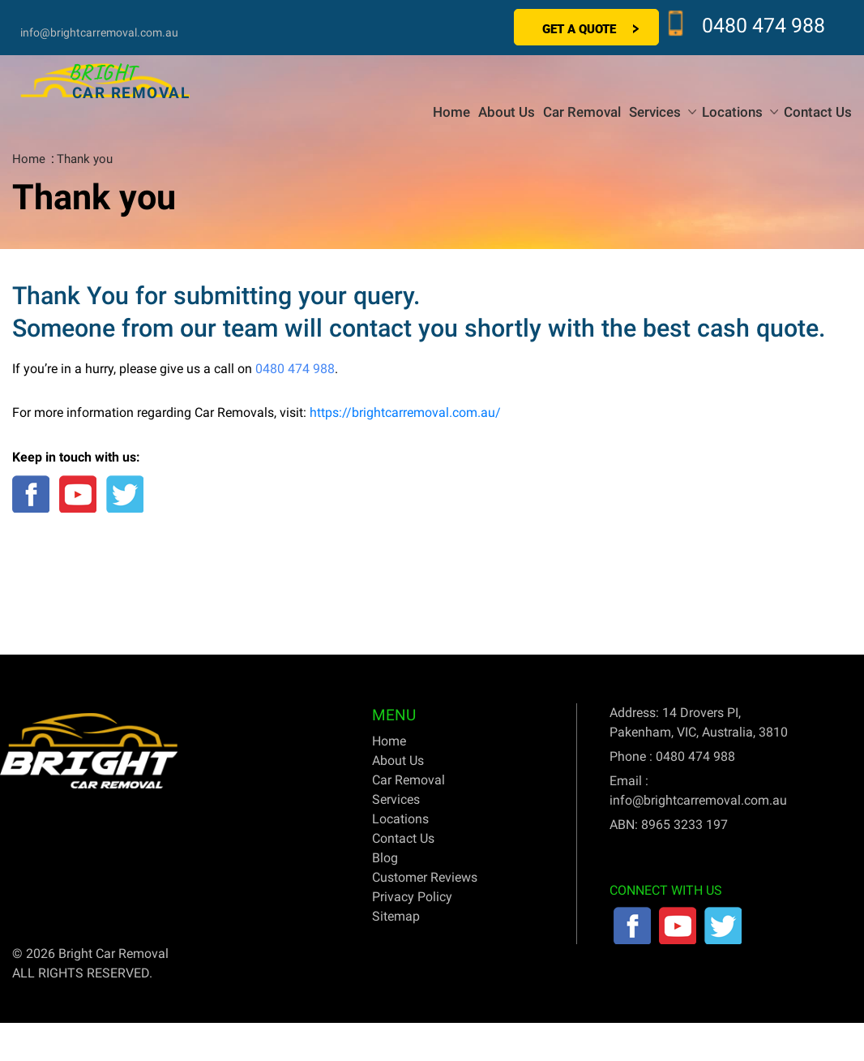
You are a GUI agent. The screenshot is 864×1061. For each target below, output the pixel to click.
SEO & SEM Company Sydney (767, 953)
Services (655, 112)
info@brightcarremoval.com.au (99, 32)
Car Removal (582, 112)
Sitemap (396, 916)
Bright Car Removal (113, 953)
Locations (732, 112)
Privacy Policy (412, 896)
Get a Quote (579, 28)
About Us (506, 112)
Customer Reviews (424, 877)
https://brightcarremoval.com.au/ (405, 412)
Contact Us (818, 112)
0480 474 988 (763, 25)
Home (451, 112)
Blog (385, 858)
